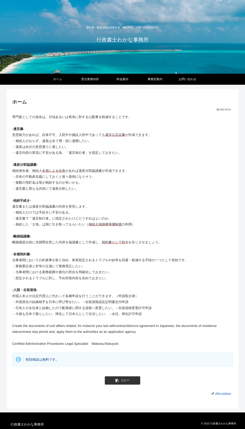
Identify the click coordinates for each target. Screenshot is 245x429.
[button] (122, 380)
